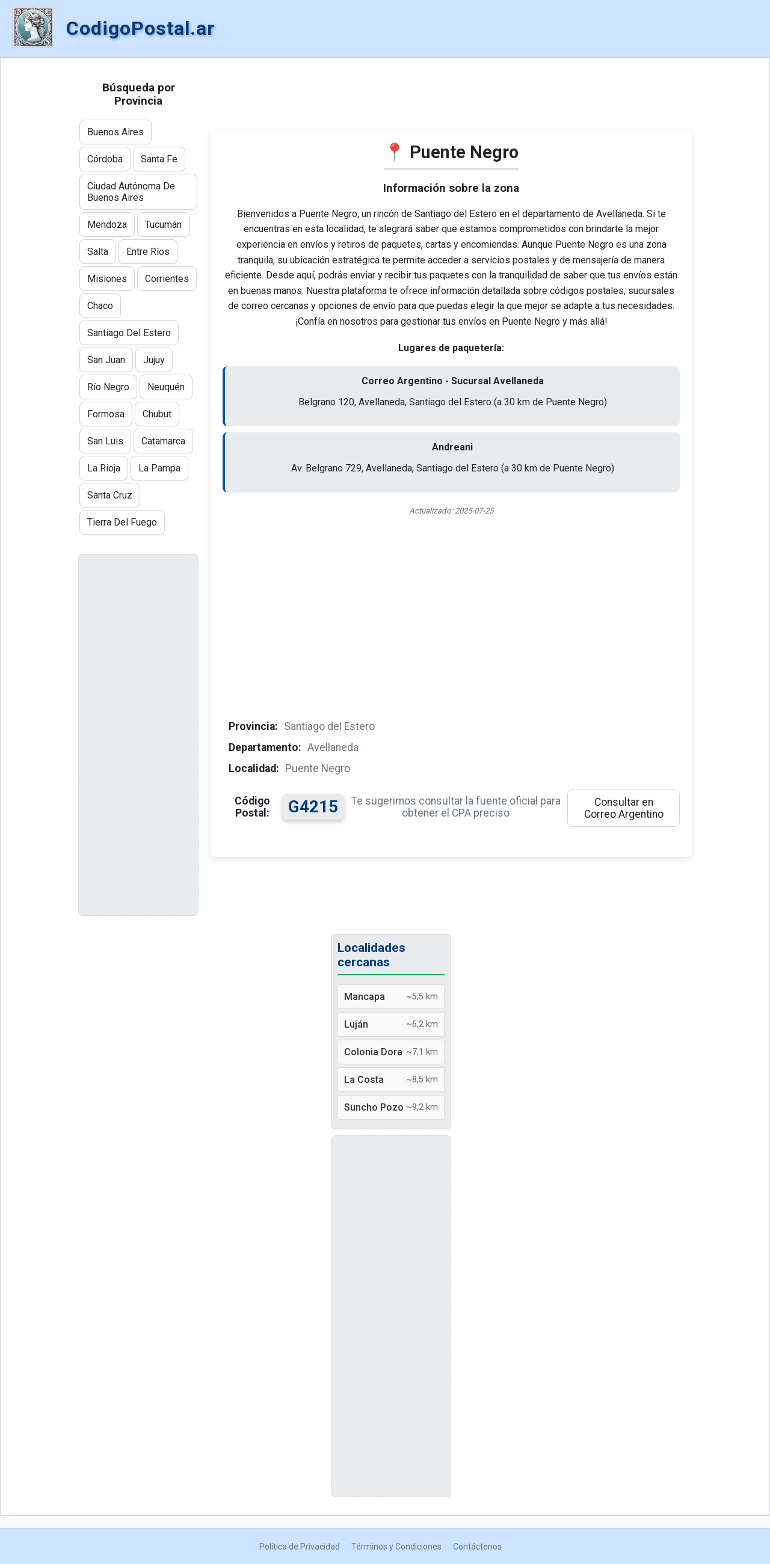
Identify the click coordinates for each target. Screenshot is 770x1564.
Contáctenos (477, 1546)
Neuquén (166, 387)
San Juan (106, 360)
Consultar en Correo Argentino (624, 808)
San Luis (105, 441)
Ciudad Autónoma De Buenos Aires (131, 191)
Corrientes (167, 278)
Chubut (157, 414)
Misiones (107, 278)
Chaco (100, 305)
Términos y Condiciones (396, 1546)
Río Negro (108, 387)
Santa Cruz (109, 495)
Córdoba (105, 159)
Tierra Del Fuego (122, 522)
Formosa (106, 414)
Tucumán (163, 224)
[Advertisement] (451, 100)
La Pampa (159, 468)
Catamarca (163, 441)
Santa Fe (159, 159)
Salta (97, 251)
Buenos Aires (115, 132)
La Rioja (103, 468)
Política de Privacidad (299, 1546)
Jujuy (154, 360)
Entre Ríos (148, 251)
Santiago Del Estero (129, 333)
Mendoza (107, 224)
